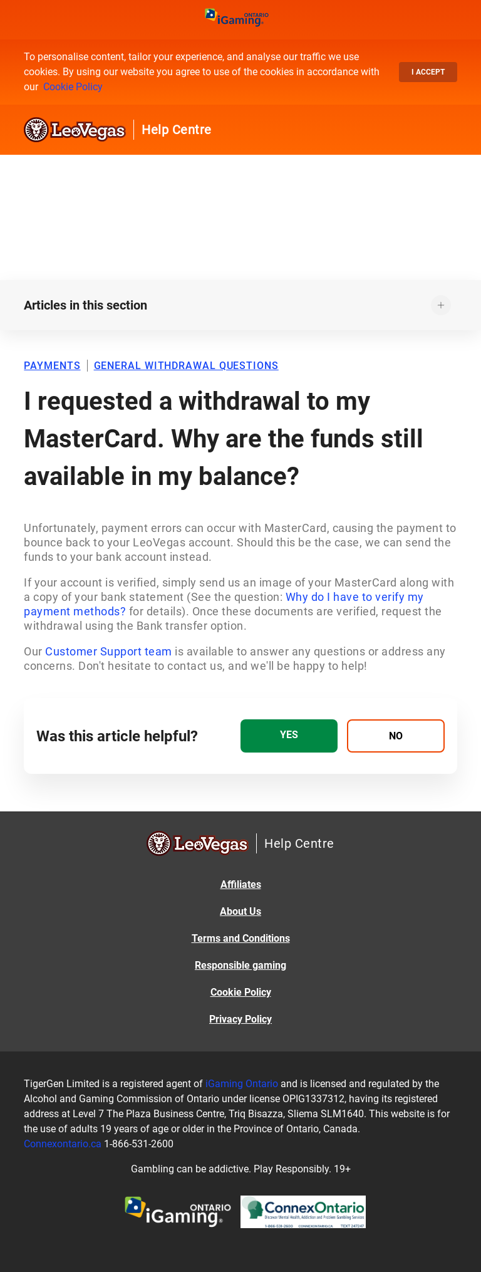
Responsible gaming (240, 965)
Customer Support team (108, 651)
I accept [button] (428, 72)
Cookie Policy (73, 87)
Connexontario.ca (62, 1144)
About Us (240, 911)
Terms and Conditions (241, 938)
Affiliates (240, 884)
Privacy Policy (240, 1019)
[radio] (289, 736)
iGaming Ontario (241, 1084)
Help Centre (177, 129)
